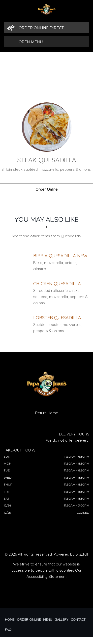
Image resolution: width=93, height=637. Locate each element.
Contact (78, 619)
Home (9, 619)
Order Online (46, 189)
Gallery (61, 619)
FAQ (8, 630)
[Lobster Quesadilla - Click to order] (57, 317)
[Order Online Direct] (46, 27)
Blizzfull (81, 554)
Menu (47, 619)
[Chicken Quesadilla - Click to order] (57, 283)
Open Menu (31, 41)
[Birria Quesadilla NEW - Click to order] (60, 256)
